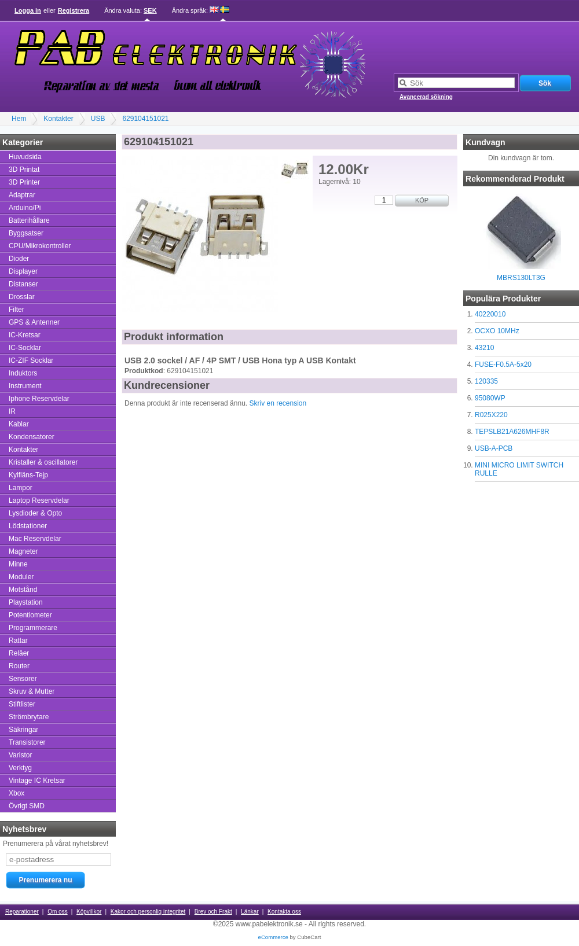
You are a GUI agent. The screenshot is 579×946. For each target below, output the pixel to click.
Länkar (250, 911)
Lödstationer (28, 526)
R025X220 (491, 415)
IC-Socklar (25, 348)
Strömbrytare (29, 717)
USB (98, 119)
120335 (486, 381)
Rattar (18, 640)
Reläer (19, 653)
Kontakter (58, 119)
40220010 (490, 314)
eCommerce (273, 937)
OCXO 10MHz (497, 331)
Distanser (23, 284)
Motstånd (23, 590)
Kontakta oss (284, 911)
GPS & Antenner (34, 322)
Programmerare (33, 628)
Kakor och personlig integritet (148, 911)
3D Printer (24, 182)
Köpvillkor (88, 911)
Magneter (23, 551)
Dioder (19, 259)
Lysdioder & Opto (35, 513)
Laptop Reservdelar (39, 500)
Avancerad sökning (426, 97)
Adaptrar (22, 195)
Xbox (16, 793)
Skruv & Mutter (31, 691)
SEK (150, 10)
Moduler (21, 577)
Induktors (23, 373)
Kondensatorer (31, 437)
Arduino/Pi (25, 208)
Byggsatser (26, 233)
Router (19, 666)
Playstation (26, 602)
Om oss (57, 911)
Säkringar (23, 730)
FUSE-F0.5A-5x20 (503, 364)
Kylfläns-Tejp (28, 475)
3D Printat (24, 169)
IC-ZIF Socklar (31, 360)
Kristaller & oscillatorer (43, 462)
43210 (484, 348)
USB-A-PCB (493, 448)
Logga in (27, 10)
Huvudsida (25, 157)
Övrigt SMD (27, 806)
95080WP (490, 398)
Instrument (25, 386)
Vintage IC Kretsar (37, 780)
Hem (19, 119)
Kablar (19, 424)
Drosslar (22, 297)
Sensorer (23, 679)
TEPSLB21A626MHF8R (512, 432)
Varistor (20, 755)
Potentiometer (30, 615)
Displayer (23, 271)
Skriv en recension (277, 403)
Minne (18, 564)
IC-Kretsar (25, 335)
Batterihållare (29, 220)
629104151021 (145, 119)
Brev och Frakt (213, 911)
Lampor (20, 488)
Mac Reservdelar (35, 539)
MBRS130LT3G (521, 278)
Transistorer (27, 742)
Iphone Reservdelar (39, 399)
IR (12, 411)
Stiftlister (22, 704)
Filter (16, 309)
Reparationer (22, 911)
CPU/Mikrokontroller (40, 246)
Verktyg (20, 768)
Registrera (73, 10)
